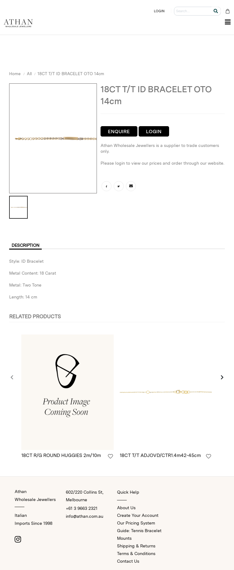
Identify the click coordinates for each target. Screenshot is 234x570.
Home (15, 73)
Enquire (119, 131)
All (29, 73)
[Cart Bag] (227, 11)
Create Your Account (137, 515)
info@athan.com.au (84, 516)
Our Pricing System (136, 523)
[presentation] (12, 377)
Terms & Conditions (136, 553)
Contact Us (128, 561)
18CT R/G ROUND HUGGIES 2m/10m (61, 455)
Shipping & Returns (136, 545)
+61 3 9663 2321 (82, 508)
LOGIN (159, 11)
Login (153, 131)
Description (25, 245)
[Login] (110, 456)
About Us (126, 507)
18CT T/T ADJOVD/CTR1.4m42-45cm (160, 455)
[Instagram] (18, 539)
